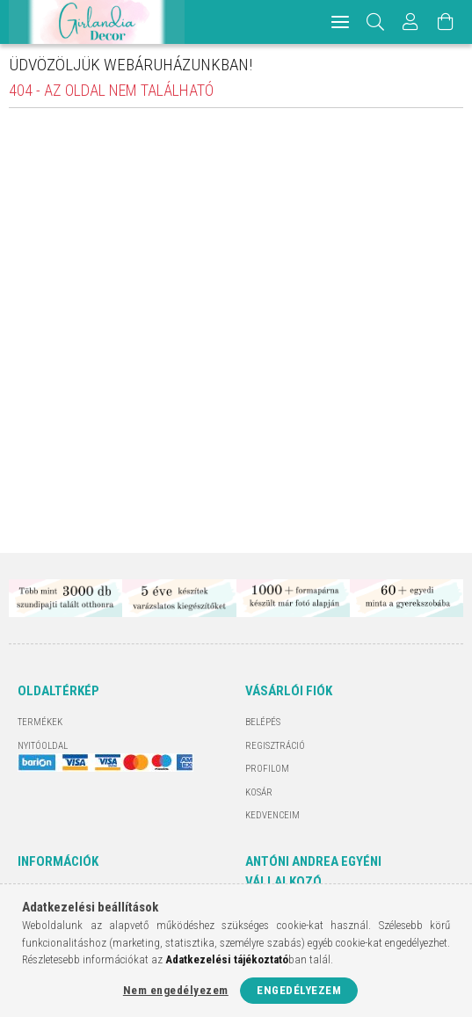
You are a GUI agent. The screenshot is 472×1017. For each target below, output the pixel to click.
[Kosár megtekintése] (445, 22)
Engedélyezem (299, 990)
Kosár (258, 792)
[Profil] (410, 22)
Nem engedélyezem (176, 990)
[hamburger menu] (340, 22)
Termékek (40, 722)
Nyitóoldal (43, 746)
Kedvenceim (272, 815)
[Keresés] (376, 22)
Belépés (262, 722)
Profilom (267, 768)
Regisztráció (275, 746)
